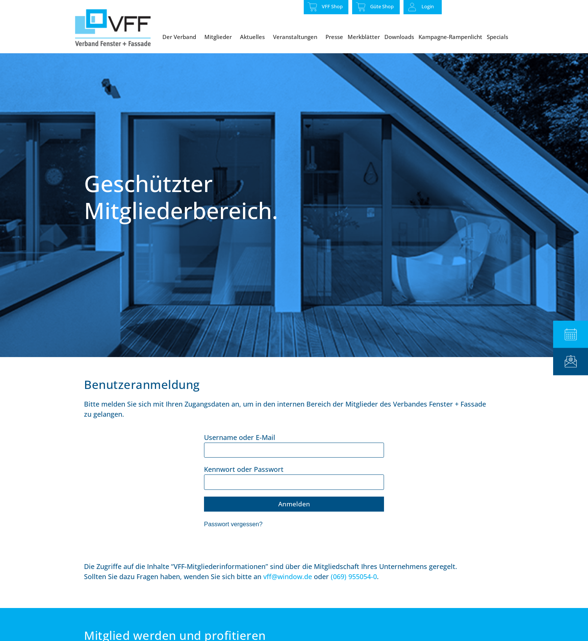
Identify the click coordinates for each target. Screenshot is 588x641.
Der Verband (181, 37)
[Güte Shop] (360, 6)
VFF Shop (332, 6)
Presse (334, 37)
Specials (499, 37)
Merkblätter (364, 37)
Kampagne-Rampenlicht (450, 37)
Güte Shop (382, 6)
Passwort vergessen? (233, 540)
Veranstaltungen (297, 37)
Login (428, 6)
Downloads (399, 37)
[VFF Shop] (312, 6)
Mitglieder (220, 37)
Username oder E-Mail (239, 453)
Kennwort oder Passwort (244, 485)
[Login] (412, 7)
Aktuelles (254, 37)
